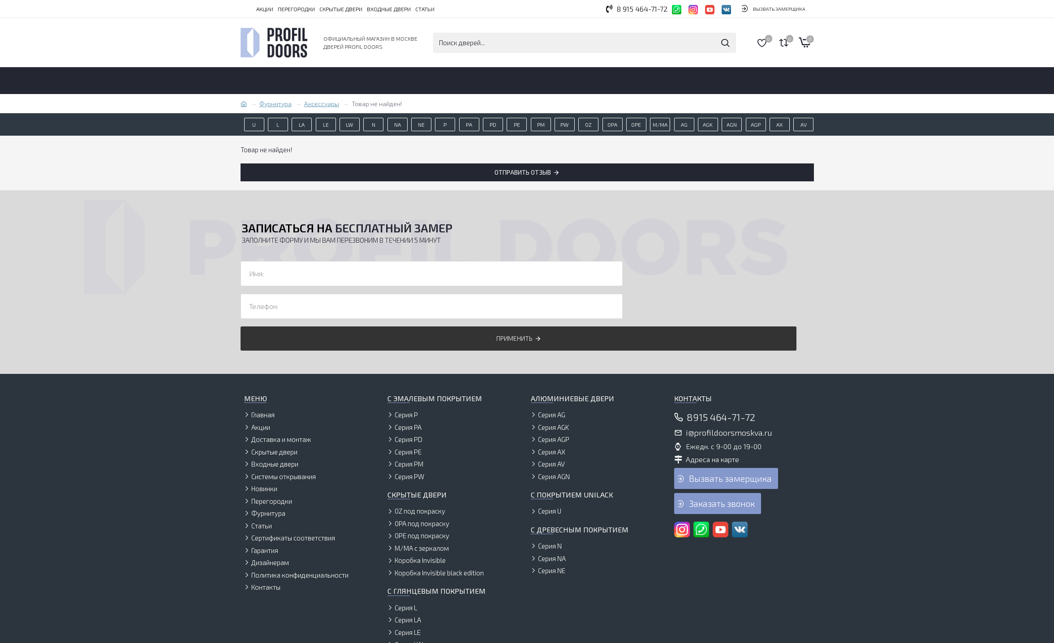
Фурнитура (275, 103)
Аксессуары (321, 103)
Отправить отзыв (523, 172)
